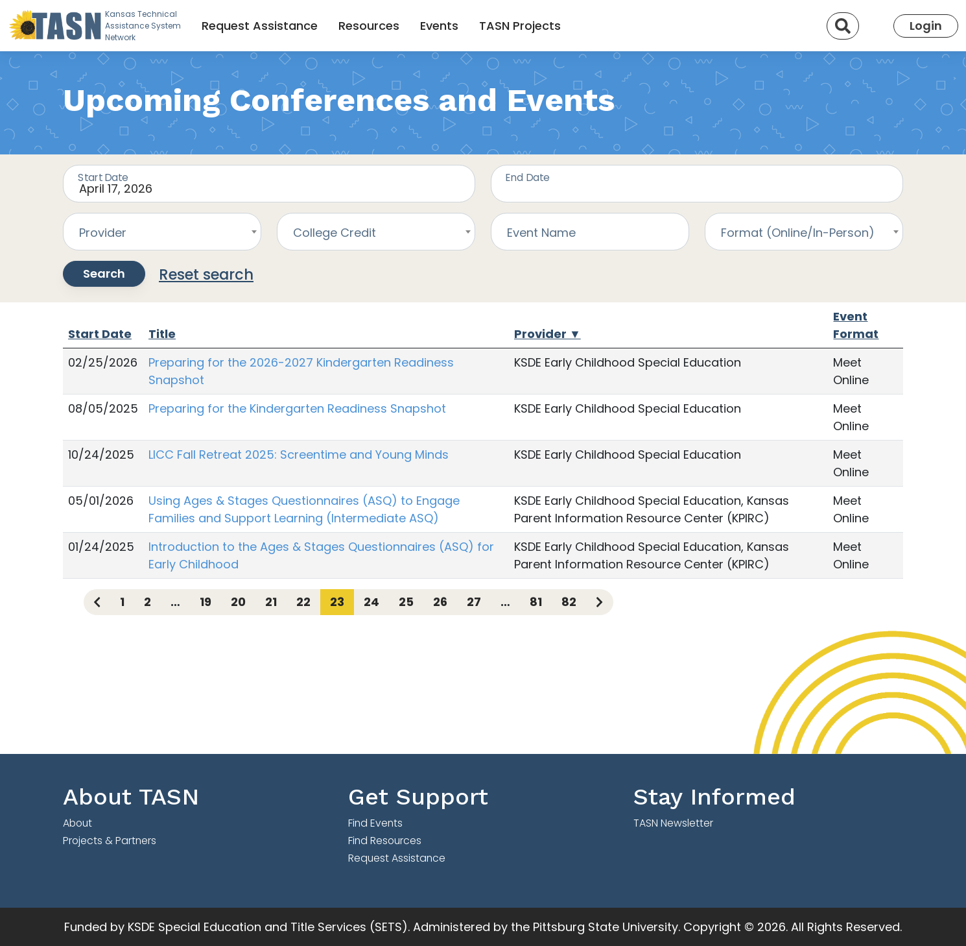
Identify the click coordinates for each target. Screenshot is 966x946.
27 (474, 602)
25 (406, 602)
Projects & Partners (109, 840)
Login (926, 26)
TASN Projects (520, 26)
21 (271, 602)
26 (440, 602)
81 (536, 602)
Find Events (375, 823)
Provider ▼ (547, 334)
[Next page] (599, 602)
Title (162, 334)
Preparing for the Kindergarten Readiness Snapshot (297, 408)
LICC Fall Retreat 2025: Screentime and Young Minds (298, 454)
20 (238, 602)
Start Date (100, 334)
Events (439, 26)
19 (205, 602)
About (77, 823)
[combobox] (162, 231)
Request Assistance (260, 26)
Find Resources (384, 840)
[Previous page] (97, 602)
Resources (368, 26)
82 (568, 602)
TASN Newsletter (673, 823)
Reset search (206, 274)
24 (371, 602)
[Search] (843, 26)
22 (303, 602)
